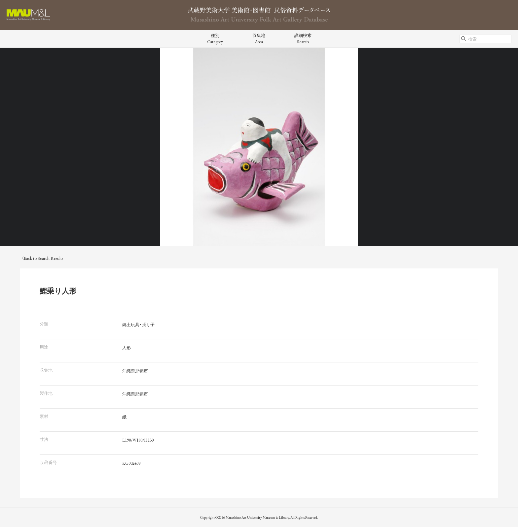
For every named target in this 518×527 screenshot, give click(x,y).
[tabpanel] (259, 147)
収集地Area (258, 39)
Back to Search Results (42, 258)
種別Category (215, 39)
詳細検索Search (303, 39)
